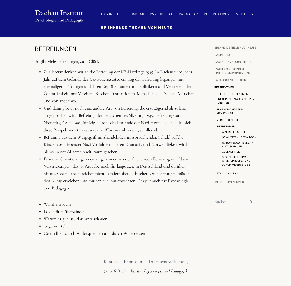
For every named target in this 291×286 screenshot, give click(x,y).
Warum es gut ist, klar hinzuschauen (75, 219)
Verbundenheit (227, 120)
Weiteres (244, 14)
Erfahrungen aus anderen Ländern (235, 101)
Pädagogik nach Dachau (231, 80)
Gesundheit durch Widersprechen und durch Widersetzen (94, 233)
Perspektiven (217, 14)
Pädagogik (188, 14)
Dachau (138, 14)
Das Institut (113, 14)
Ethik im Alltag (227, 173)
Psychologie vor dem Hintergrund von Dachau (232, 71)
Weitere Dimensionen (229, 181)
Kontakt (111, 261)
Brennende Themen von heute (137, 28)
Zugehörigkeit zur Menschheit (230, 111)
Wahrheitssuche (57, 204)
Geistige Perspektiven (232, 93)
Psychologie (161, 14)
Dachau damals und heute (232, 62)
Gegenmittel (54, 226)
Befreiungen (226, 126)
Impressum (133, 261)
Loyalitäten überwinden (64, 211)
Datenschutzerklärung (168, 261)
